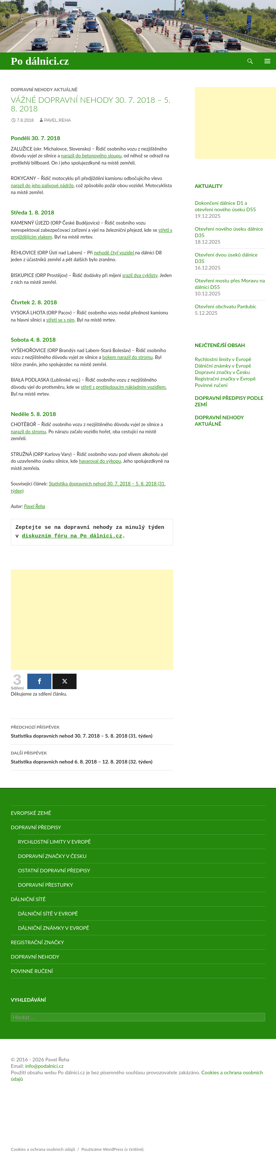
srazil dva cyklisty (139, 275)
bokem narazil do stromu (127, 357)
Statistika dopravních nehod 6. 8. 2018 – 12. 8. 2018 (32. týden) (92, 757)
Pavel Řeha (34, 506)
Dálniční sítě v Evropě (48, 913)
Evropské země (31, 813)
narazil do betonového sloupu (91, 155)
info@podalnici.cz (44, 1066)
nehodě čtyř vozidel (114, 252)
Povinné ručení (211, 385)
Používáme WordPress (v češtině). (112, 1149)
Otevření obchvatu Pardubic (226, 306)
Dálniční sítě (28, 899)
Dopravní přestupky (45, 885)
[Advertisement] (92, 619)
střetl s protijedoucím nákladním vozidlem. (124, 387)
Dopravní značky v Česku (222, 372)
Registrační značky (37, 942)
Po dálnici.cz (40, 61)
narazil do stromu (28, 431)
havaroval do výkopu (100, 461)
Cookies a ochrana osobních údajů (43, 1149)
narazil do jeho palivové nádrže (42, 185)
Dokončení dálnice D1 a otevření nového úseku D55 (225, 206)
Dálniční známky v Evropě (223, 366)
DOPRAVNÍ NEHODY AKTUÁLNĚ (219, 420)
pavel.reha (57, 120)
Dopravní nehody (35, 957)
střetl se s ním (60, 320)
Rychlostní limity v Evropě (223, 359)
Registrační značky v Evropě (225, 378)
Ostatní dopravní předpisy (54, 870)
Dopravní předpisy (36, 827)
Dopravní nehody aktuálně (44, 89)
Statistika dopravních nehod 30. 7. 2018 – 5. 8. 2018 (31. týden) (92, 731)
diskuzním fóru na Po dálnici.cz (72, 536)
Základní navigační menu (267, 61)
